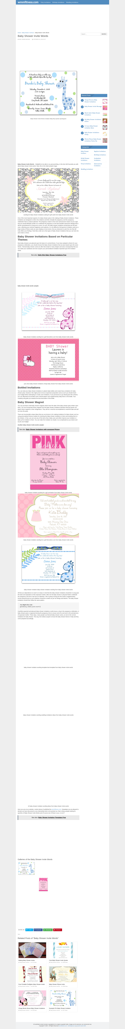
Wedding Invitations (72, 2)
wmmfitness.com (28, 2)
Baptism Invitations (100, 151)
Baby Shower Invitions (24, 39)
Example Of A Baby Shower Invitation (60, 1008)
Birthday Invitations (58, 2)
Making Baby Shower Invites (26, 960)
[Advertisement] (62, 19)
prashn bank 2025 (81, 1026)
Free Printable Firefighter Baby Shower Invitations (32, 984)
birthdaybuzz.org (72, 1026)
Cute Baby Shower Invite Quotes (58, 960)
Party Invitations (46, 2)
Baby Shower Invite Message (93, 106)
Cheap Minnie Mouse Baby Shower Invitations (31, 1008)
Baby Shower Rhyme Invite (57, 984)
